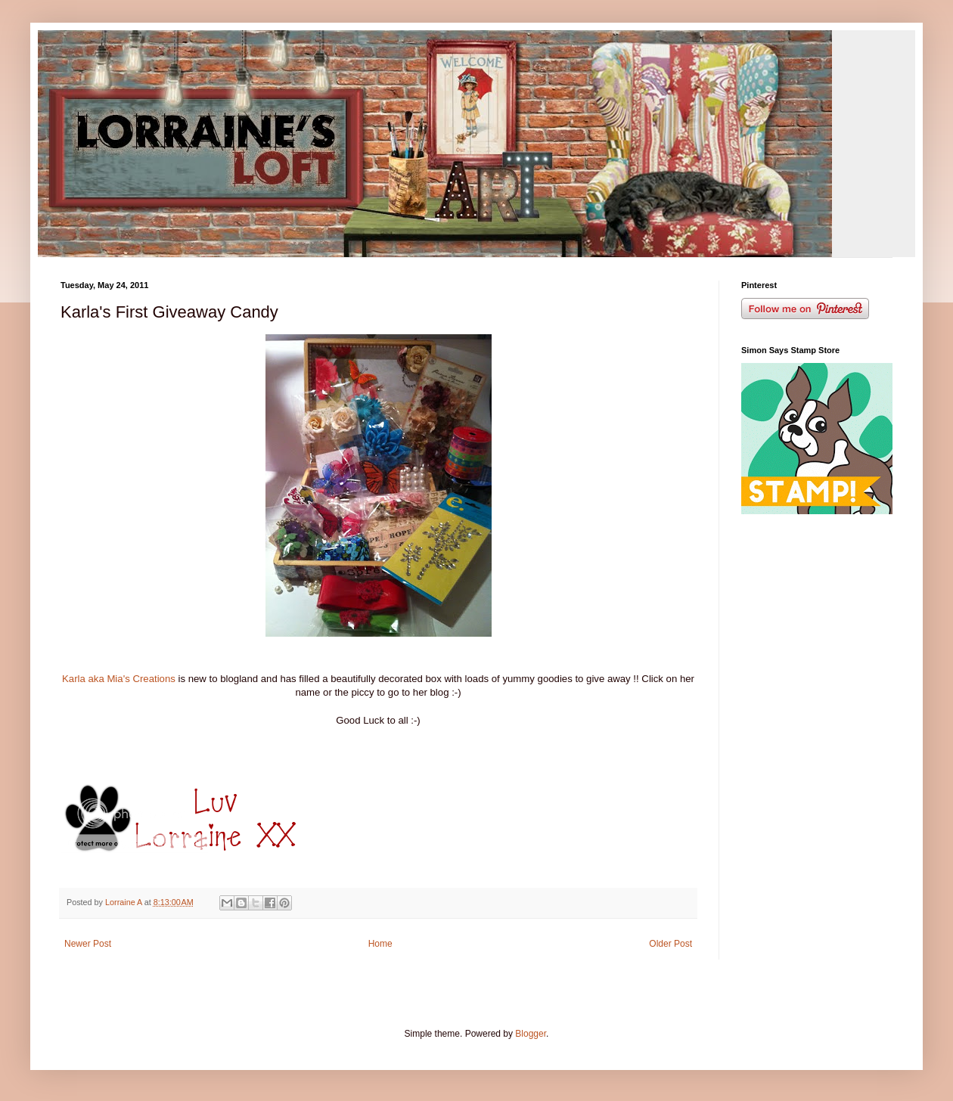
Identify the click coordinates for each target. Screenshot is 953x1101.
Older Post (670, 943)
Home (380, 943)
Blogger (530, 1033)
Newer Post (87, 943)
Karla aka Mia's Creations (120, 678)
